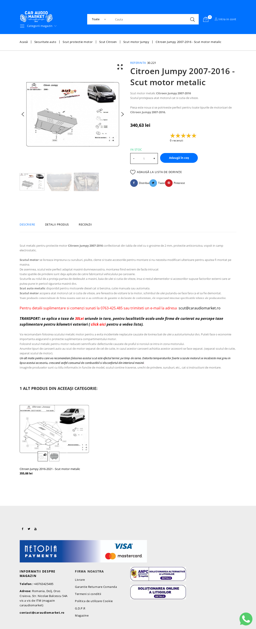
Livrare (80, 580)
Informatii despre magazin (37, 573)
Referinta (138, 62)
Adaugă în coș (179, 158)
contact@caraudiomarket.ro (42, 613)
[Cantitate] (144, 158)
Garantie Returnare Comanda (96, 587)
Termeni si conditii (88, 594)
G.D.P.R (80, 608)
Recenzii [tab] (85, 224)
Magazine (82, 615)
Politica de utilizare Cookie (94, 601)
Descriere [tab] (27, 224)
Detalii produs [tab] (57, 224)
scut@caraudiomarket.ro (200, 308)
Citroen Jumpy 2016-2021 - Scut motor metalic (50, 469)
